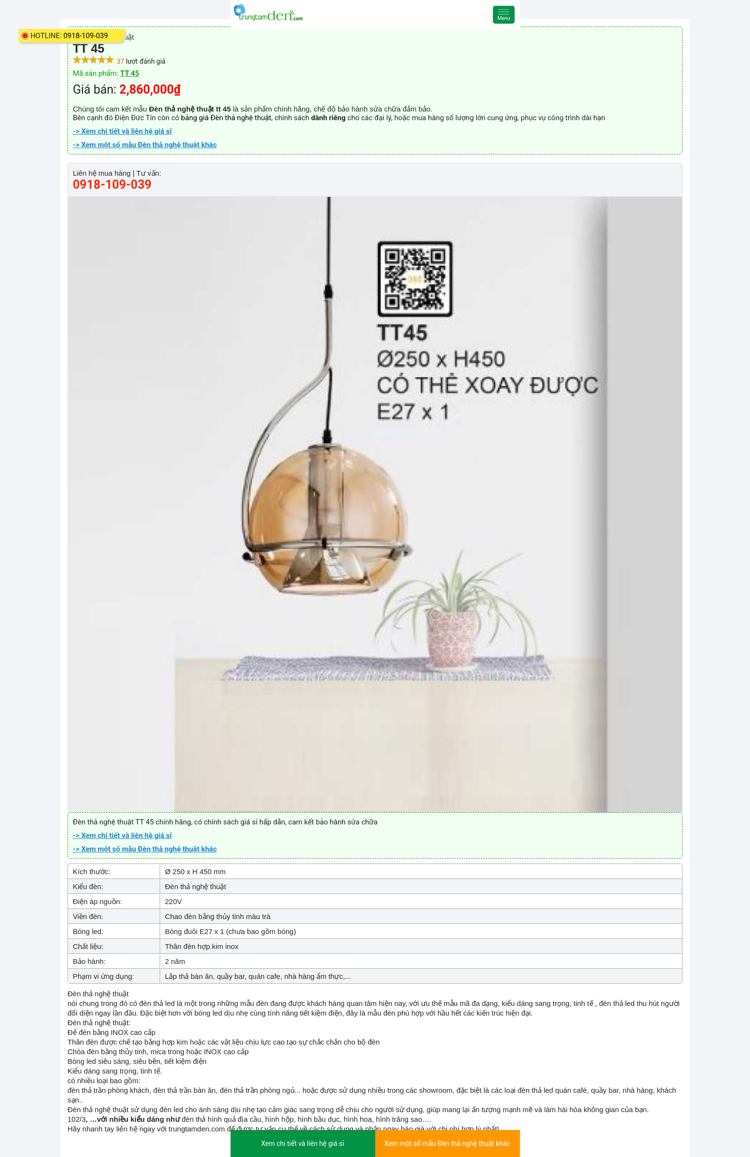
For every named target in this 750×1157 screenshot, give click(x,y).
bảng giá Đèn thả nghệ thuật (226, 117)
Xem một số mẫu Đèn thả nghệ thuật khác (447, 1143)
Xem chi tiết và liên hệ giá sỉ (302, 1143)
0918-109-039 (85, 35)
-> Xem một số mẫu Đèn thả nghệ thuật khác (145, 144)
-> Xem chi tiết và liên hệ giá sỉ (122, 131)
